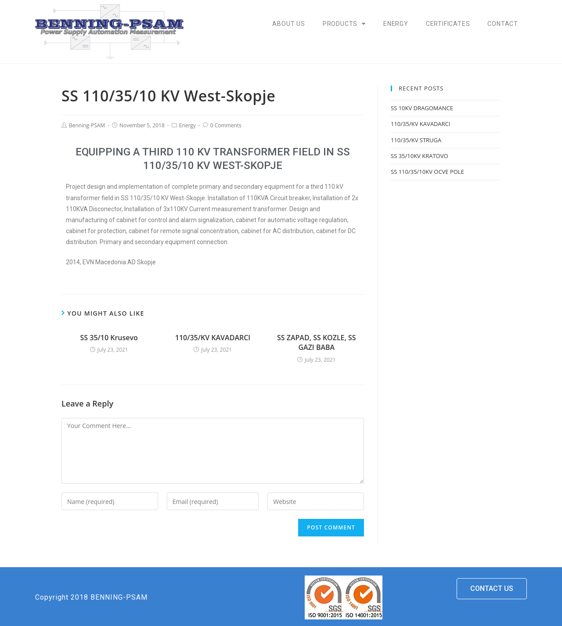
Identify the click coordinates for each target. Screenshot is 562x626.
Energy (395, 23)
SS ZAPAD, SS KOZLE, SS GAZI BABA (316, 342)
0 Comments (225, 125)
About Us (288, 23)
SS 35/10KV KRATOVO (419, 156)
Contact (502, 23)
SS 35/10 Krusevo (108, 337)
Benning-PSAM (87, 125)
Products (344, 23)
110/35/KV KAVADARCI (212, 337)
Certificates (448, 23)
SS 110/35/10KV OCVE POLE (427, 172)
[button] (492, 588)
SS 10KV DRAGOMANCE (422, 108)
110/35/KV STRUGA (416, 140)
